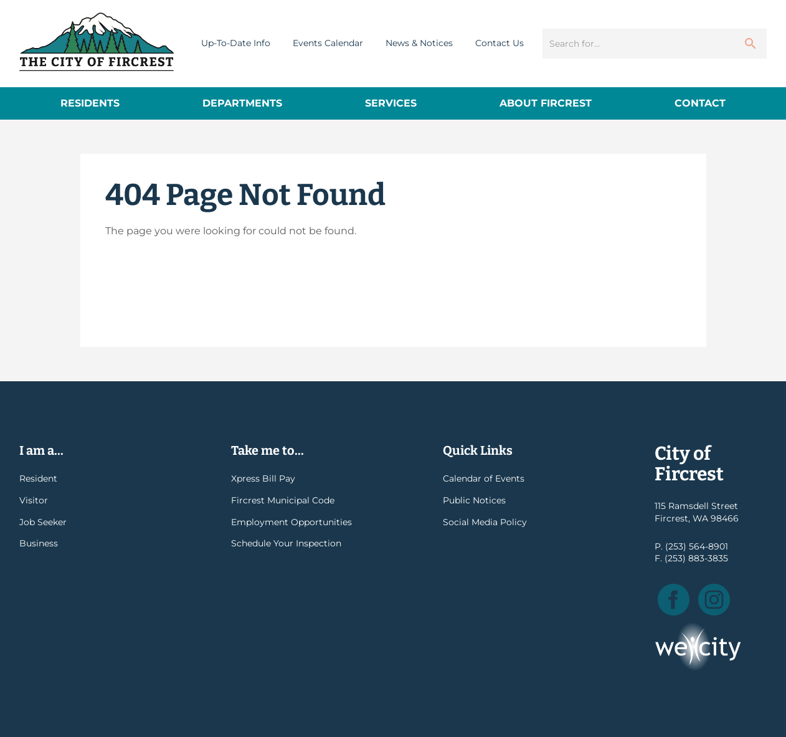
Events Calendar (328, 43)
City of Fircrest (96, 41)
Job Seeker (43, 522)
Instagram (714, 600)
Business (38, 543)
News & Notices (419, 43)
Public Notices (474, 500)
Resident (38, 478)
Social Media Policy (485, 522)
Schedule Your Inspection (286, 543)
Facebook (673, 600)
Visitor (33, 500)
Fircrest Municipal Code (282, 500)
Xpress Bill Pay (263, 478)
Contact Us (499, 43)
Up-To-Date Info (235, 43)
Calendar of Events (483, 478)
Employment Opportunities (291, 522)
